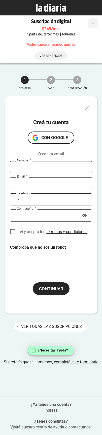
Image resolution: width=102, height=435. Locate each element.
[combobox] (15, 199)
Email (22, 176)
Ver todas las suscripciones (49, 326)
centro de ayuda (50, 427)
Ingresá (51, 410)
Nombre (24, 160)
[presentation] (48, 260)
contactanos (80, 427)
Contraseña (26, 208)
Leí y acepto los (52, 231)
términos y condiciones (66, 231)
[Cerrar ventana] (89, 107)
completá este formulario (76, 362)
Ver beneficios (51, 56)
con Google (54, 137)
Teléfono (23, 193)
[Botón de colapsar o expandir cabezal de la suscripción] (93, 23)
